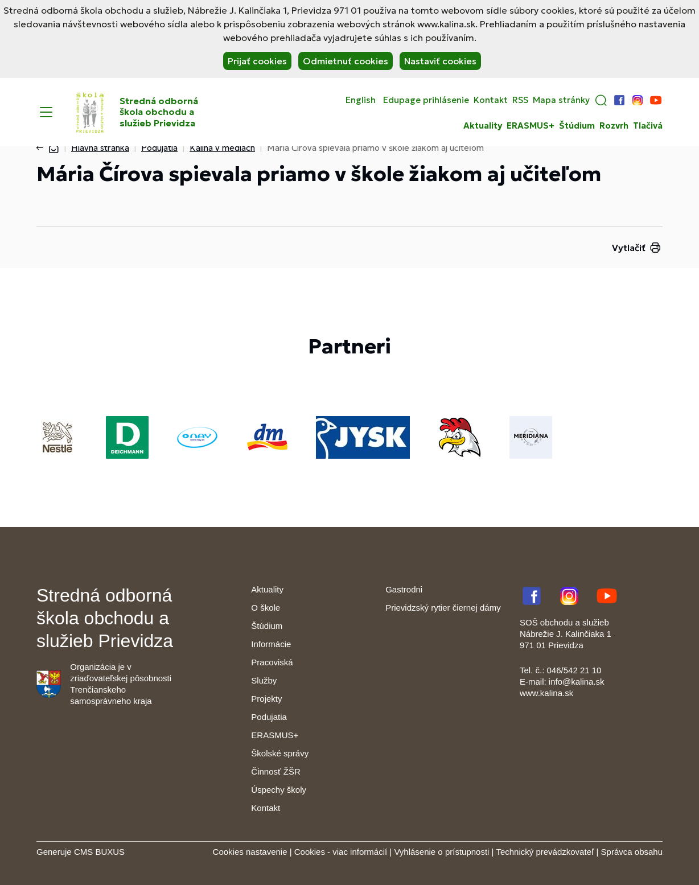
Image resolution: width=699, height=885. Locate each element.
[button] (601, 100)
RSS (520, 100)
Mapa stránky (561, 100)
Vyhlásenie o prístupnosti (441, 852)
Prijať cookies (257, 61)
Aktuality (482, 126)
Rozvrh (613, 126)
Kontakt (491, 100)
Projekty (266, 698)
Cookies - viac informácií (340, 852)
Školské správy (280, 753)
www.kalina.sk (546, 693)
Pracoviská (272, 662)
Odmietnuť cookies (345, 61)
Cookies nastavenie (250, 852)
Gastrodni (403, 589)
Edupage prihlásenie (426, 100)
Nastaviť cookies (440, 61)
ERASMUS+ (530, 126)
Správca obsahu (632, 852)
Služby (264, 680)
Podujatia (159, 147)
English (361, 100)
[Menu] (46, 112)
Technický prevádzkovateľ (545, 852)
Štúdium (577, 126)
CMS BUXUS (99, 852)
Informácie (271, 644)
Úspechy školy (278, 790)
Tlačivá (648, 126)
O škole (265, 607)
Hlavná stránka (100, 147)
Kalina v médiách (222, 147)
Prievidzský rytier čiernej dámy (443, 607)
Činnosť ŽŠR (275, 771)
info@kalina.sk (577, 681)
